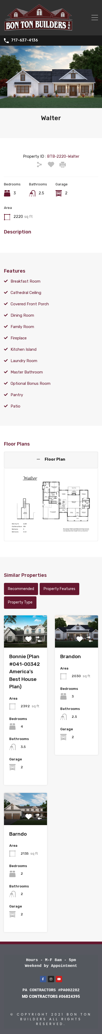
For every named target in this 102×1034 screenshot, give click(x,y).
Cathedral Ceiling (26, 292)
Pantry (17, 394)
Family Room (22, 326)
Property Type (20, 602)
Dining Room (22, 315)
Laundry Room (24, 360)
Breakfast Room (25, 281)
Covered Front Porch (30, 304)
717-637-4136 (24, 40)
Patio (15, 406)
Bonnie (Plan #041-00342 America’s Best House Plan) (24, 671)
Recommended (21, 589)
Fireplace (19, 338)
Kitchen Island (23, 349)
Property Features (59, 589)
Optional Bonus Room (30, 383)
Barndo (18, 834)
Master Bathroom (27, 372)
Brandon (70, 656)
